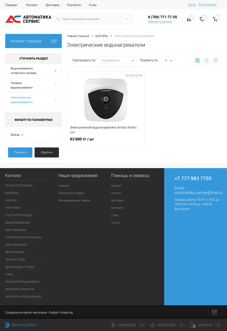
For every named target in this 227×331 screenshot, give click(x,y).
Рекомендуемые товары (74, 200)
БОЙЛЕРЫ (11, 193)
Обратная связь (21, 325)
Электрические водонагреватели (22, 100)
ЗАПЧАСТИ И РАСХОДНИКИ (23, 296)
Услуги (115, 222)
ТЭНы (9, 274)
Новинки (63, 185)
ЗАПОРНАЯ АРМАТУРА (20, 289)
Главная (11, 5)
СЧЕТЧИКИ (12, 207)
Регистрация (207, 4)
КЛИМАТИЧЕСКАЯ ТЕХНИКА (23, 237)
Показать (20, 152)
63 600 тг (106, 142)
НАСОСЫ (11, 200)
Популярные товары (71, 193)
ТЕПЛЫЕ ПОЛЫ (15, 259)
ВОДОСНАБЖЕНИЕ (17, 222)
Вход (192, 4)
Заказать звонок (160, 21)
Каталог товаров (33, 41)
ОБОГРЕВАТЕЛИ (15, 230)
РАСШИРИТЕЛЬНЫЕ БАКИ (22, 281)
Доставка (52, 5)
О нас (93, 5)
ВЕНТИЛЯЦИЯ (14, 252)
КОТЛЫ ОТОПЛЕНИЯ (18, 185)
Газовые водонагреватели (22, 85)
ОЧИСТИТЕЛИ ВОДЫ (18, 215)
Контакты (74, 5)
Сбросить (47, 152)
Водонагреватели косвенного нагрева (23, 71)
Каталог (32, 5)
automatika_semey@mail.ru (199, 192)
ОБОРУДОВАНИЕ (16, 244)
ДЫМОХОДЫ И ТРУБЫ (20, 267)
